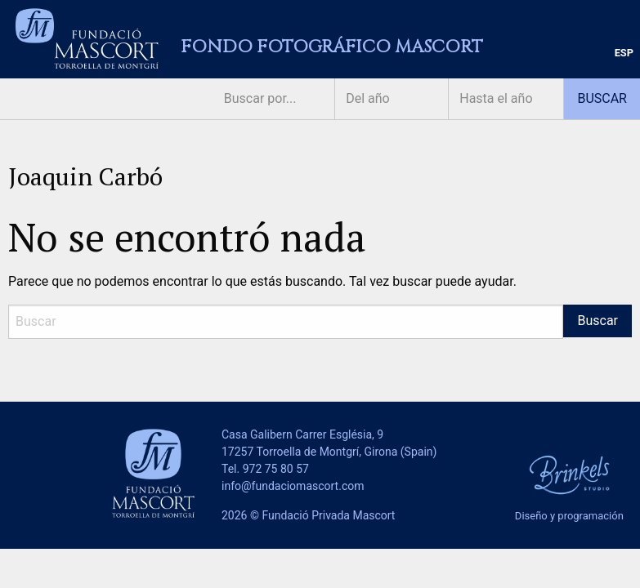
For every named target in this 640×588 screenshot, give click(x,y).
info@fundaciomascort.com (293, 485)
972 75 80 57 (276, 468)
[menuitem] (624, 53)
